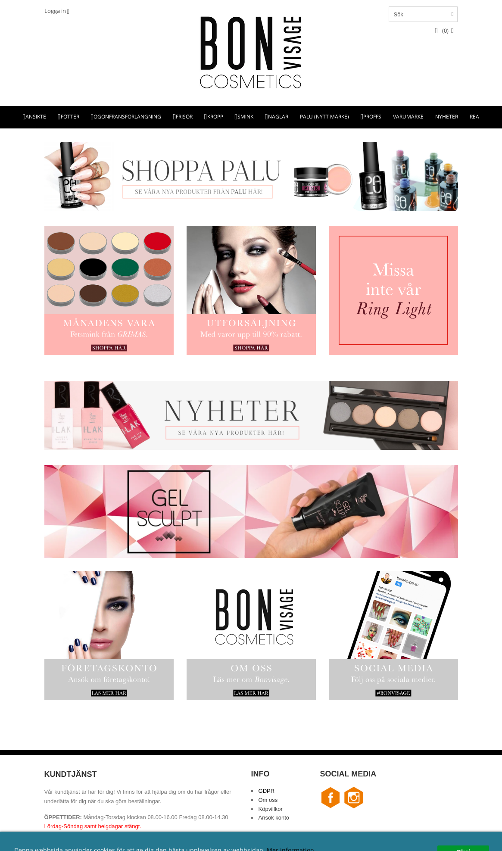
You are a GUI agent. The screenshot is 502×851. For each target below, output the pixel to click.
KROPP (215, 116)
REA (474, 116)
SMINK (245, 116)
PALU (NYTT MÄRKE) (324, 116)
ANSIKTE (35, 116)
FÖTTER (70, 116)
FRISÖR (184, 116)
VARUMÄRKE (408, 116)
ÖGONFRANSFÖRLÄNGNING (127, 116)
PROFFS (372, 116)
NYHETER (446, 116)
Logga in (55, 11)
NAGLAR (278, 116)
